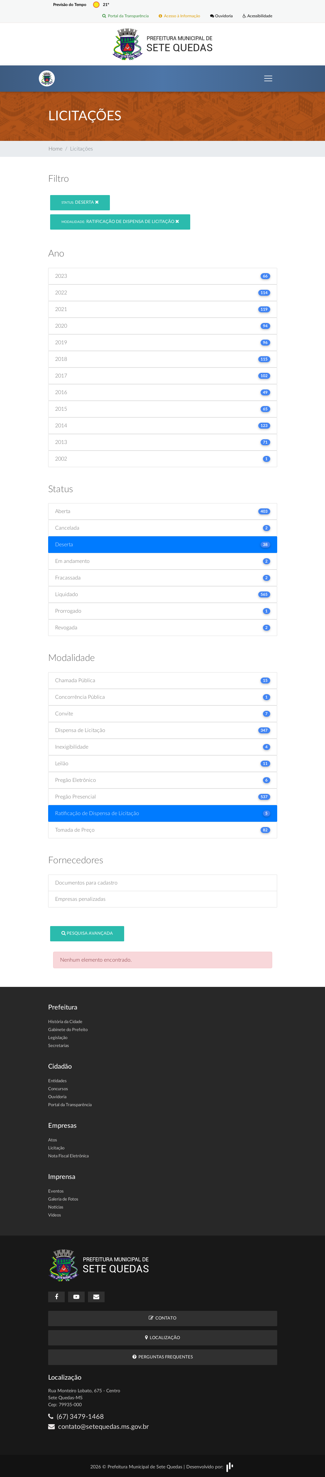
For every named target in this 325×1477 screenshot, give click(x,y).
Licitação (56, 1148)
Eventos (56, 1191)
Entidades (57, 1081)
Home (55, 149)
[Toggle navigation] (268, 78)
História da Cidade (65, 1022)
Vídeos (54, 1215)
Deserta (80, 202)
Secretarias (58, 1046)
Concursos (58, 1089)
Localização (162, 1337)
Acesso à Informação (179, 16)
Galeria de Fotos (63, 1199)
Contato (162, 1318)
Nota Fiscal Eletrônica (68, 1156)
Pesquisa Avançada (87, 933)
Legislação (57, 1038)
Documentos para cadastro (86, 883)
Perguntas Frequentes (162, 1356)
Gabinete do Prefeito (68, 1030)
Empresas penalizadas (80, 899)
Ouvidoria (221, 16)
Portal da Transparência (125, 16)
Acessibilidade (257, 16)
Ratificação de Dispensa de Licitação (120, 221)
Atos (52, 1140)
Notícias (55, 1207)
